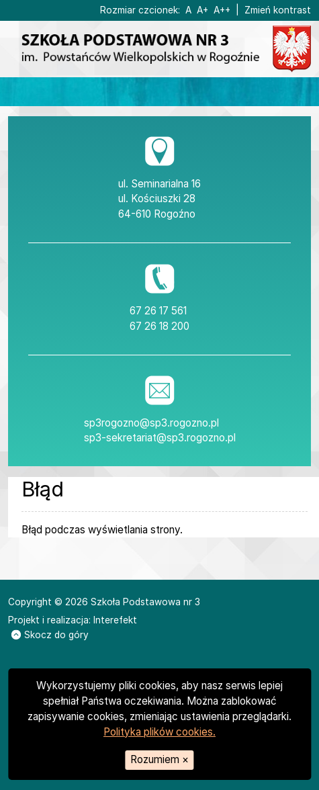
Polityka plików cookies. (159, 732)
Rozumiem (159, 759)
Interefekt (115, 620)
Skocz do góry (50, 634)
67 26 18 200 (159, 326)
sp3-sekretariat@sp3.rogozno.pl (160, 437)
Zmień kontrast (277, 10)
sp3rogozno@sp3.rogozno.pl (151, 422)
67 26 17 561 (158, 310)
